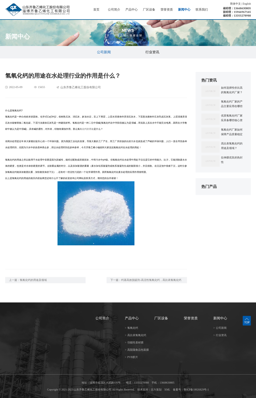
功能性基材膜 (134, 342)
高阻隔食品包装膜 (137, 349)
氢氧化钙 (131, 327)
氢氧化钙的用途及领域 (33, 280)
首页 (96, 9)
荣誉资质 (167, 9)
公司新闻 (104, 52)
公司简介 (114, 9)
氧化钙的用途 (87, 129)
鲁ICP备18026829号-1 (196, 389)
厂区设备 (149, 9)
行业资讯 (152, 52)
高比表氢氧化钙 (135, 335)
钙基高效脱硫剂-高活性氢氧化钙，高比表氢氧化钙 (151, 280)
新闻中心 (184, 9)
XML (167, 389)
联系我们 (202, 9)
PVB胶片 (131, 357)
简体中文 (235, 3)
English (247, 3)
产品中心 (131, 9)
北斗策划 (156, 389)
